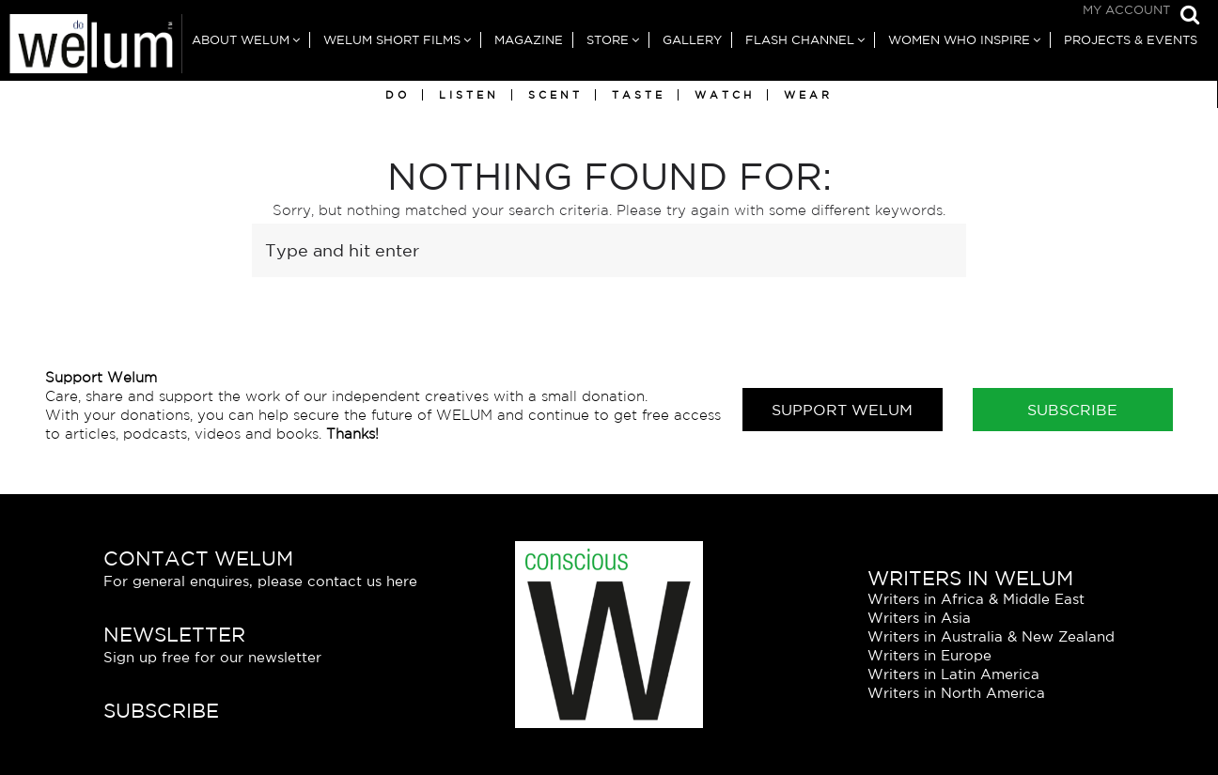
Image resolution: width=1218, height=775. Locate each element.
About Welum (240, 40)
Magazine (528, 40)
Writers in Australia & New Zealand (991, 636)
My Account (1126, 10)
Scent (555, 95)
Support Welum (842, 409)
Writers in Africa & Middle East (976, 599)
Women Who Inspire (959, 40)
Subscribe (1072, 409)
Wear (808, 95)
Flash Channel (799, 40)
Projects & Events (1130, 40)
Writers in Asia (919, 618)
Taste (638, 95)
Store (607, 40)
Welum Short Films (392, 40)
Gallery (692, 40)
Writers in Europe (929, 655)
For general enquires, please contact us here (260, 581)
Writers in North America (956, 693)
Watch (725, 95)
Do (397, 95)
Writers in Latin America (953, 674)
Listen (469, 95)
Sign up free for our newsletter (212, 657)
